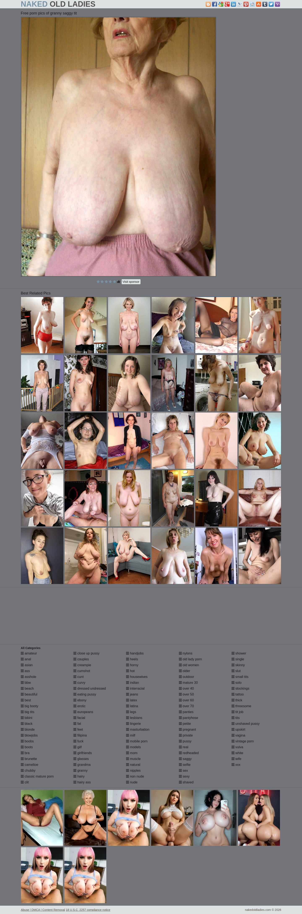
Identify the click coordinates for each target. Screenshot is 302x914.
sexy (184, 776)
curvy (79, 682)
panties (186, 712)
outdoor (186, 677)
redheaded (189, 753)
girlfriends (82, 753)
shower (239, 653)
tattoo (238, 694)
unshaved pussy (246, 723)
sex (183, 770)
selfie (185, 764)
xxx (236, 764)
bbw (26, 682)
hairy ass (82, 782)
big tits (27, 712)
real (183, 747)
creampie (82, 665)
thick (237, 700)
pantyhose (188, 718)
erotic (79, 706)
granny (80, 770)
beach (27, 688)
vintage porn (243, 741)
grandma (82, 764)
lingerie (133, 723)
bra (25, 753)
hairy (79, 776)
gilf (77, 747)
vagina (238, 735)
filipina (80, 735)
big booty (29, 706)
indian (132, 682)
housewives (136, 677)
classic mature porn (37, 776)
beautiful (29, 694)
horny (132, 665)
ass (25, 671)
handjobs (134, 653)
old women (189, 665)
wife (236, 759)
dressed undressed (89, 688)
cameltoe (29, 764)
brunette (29, 759)
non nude (135, 776)
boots (27, 747)
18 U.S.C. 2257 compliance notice (88, 909)
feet (78, 729)
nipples (133, 770)
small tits (240, 677)
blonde (28, 729)
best (26, 700)
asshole (28, 677)
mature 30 (188, 682)
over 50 (186, 694)
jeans (132, 694)
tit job (237, 712)
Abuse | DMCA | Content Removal (43, 909)
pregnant (187, 729)
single (238, 659)
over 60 (186, 700)
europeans (83, 712)
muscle (133, 759)
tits (236, 718)
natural (133, 764)
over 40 (186, 688)
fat (77, 723)
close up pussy (86, 653)
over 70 (186, 706)
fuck (78, 741)
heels (132, 659)
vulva (237, 747)
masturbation (137, 729)
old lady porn (190, 659)
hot (130, 671)
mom (131, 753)
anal (26, 659)
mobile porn (136, 741)
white (237, 753)
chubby (28, 770)
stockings (240, 688)
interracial (135, 688)
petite (185, 723)
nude (131, 782)
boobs (27, 741)
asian (27, 665)
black (27, 723)
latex (131, 700)
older (184, 671)
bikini (26, 718)
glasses (81, 759)
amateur (29, 653)
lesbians (134, 718)
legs (131, 712)
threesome (241, 706)
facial (79, 718)
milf (130, 735)
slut (236, 671)
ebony (79, 700)
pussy (185, 741)
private (186, 735)
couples (81, 659)
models (133, 747)
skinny (238, 665)
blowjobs (29, 735)
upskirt (238, 729)
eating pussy (84, 694)
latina (132, 706)
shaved (186, 782)
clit (25, 782)
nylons (186, 653)
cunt (78, 677)
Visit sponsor (131, 281)
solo (237, 682)
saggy (185, 759)
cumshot (81, 671)
